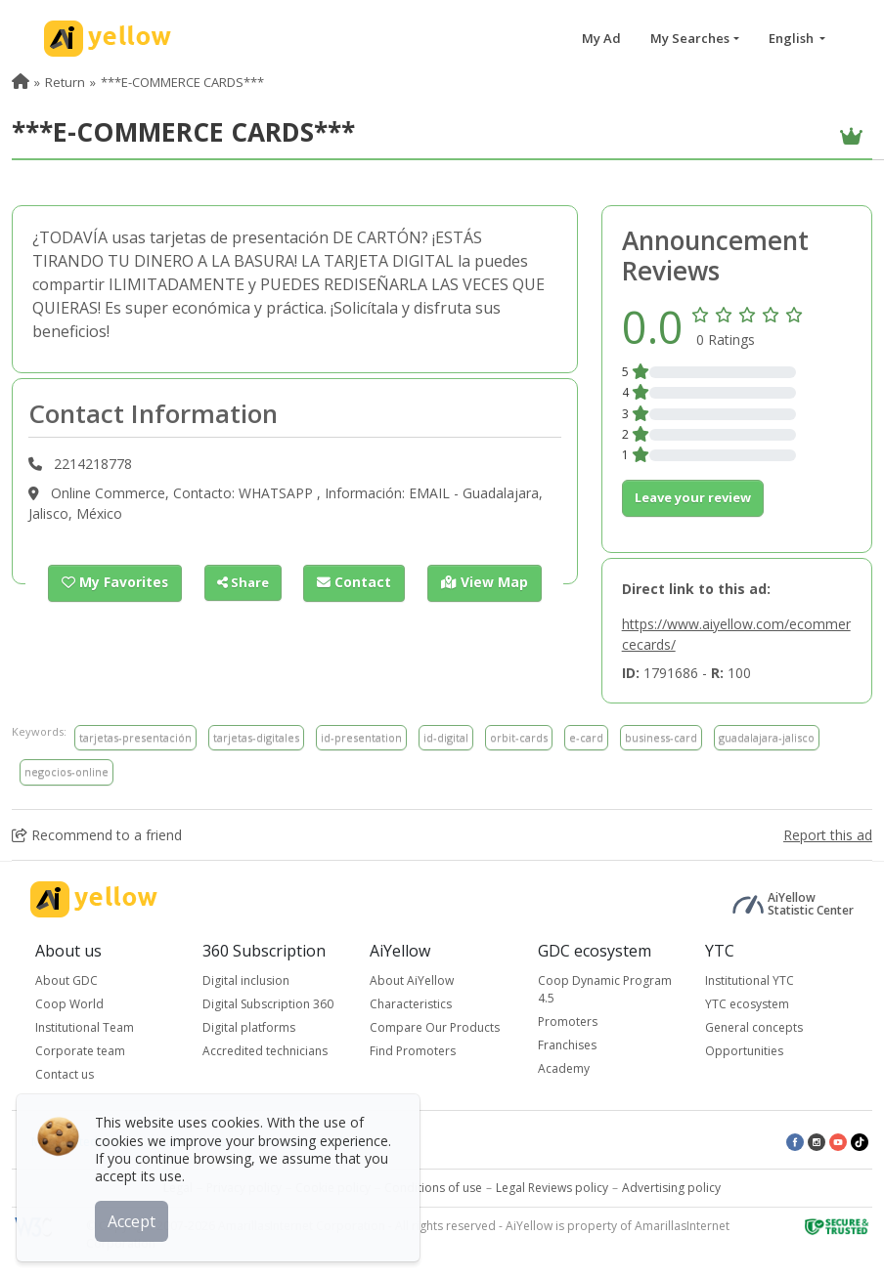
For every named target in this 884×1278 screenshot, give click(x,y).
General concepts (754, 1027)
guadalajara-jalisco (767, 737)
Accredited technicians (265, 1051)
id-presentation (361, 737)
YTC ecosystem (747, 1004)
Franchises (567, 1045)
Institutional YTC (749, 980)
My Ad (601, 38)
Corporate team (80, 1051)
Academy (564, 1068)
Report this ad (827, 835)
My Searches (689, 38)
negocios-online (66, 771)
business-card (661, 737)
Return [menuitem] (65, 82)
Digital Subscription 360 (267, 1004)
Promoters (567, 1021)
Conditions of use (433, 1187)
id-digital (445, 737)
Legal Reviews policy (552, 1187)
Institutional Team (84, 1027)
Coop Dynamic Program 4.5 (605, 989)
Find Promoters (413, 1051)
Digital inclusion (245, 980)
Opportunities (744, 1051)
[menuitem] (20, 82)
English (793, 38)
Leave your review (693, 497)
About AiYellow (412, 980)
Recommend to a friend (97, 835)
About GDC (66, 980)
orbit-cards (519, 737)
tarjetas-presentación (135, 737)
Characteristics (411, 1004)
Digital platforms (248, 1027)
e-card (586, 737)
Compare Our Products (435, 1027)
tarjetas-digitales (256, 737)
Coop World (69, 1004)
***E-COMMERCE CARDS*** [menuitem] (182, 82)
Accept (134, 1218)
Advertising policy (671, 1187)
